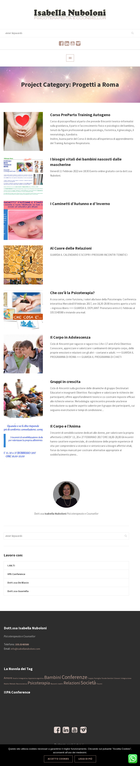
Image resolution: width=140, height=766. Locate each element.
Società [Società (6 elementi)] (88, 682)
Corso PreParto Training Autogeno (80, 114)
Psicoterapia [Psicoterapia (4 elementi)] (39, 682)
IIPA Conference (16, 574)
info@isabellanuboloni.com (25, 648)
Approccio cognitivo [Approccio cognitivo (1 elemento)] (36, 678)
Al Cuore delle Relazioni (71, 248)
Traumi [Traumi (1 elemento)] (99, 684)
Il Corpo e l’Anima (65, 426)
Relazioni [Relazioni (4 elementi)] (72, 682)
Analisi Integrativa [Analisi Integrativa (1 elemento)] (20, 678)
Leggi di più (85, 758)
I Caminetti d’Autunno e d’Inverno (80, 203)
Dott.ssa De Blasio (18, 582)
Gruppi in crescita (65, 381)
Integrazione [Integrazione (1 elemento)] (126, 678)
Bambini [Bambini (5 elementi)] (52, 677)
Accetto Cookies (58, 758)
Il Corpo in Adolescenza (70, 337)
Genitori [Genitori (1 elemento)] (110, 678)
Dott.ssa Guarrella (18, 591)
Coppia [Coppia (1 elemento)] (91, 678)
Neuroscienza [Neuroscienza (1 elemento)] (21, 684)
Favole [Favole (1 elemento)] (104, 678)
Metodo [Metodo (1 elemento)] (12, 684)
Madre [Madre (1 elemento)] (6, 684)
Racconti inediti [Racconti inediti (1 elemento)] (56, 684)
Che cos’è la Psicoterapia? (72, 292)
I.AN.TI (11, 565)
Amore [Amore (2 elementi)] (8, 678)
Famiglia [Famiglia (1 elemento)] (97, 678)
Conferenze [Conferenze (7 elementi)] (74, 677)
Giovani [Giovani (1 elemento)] (117, 678)
